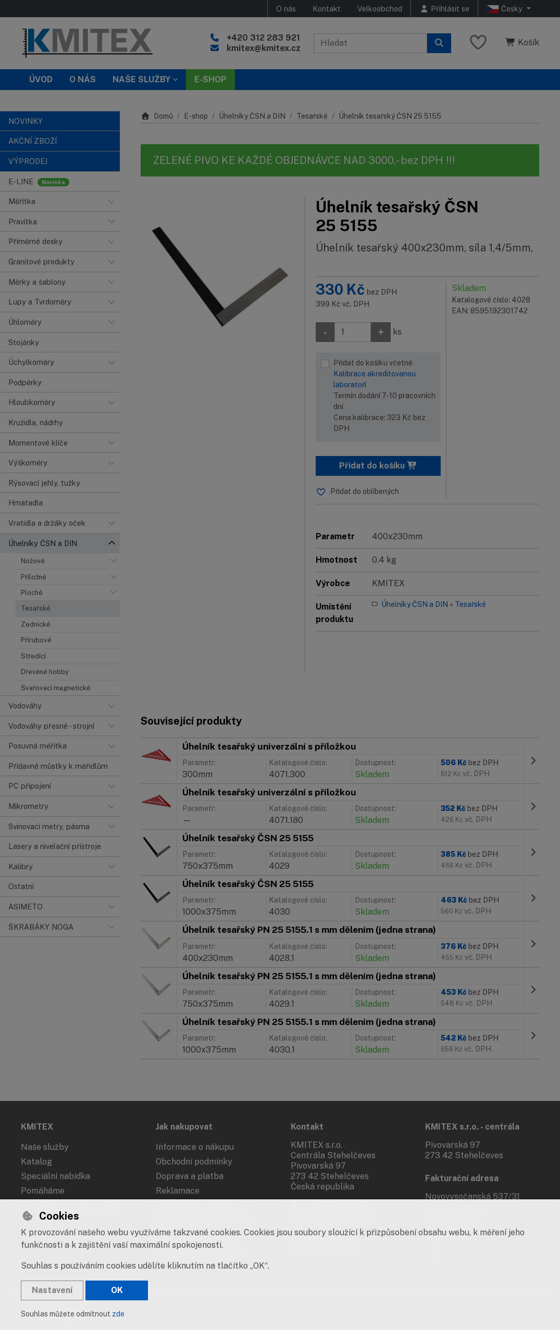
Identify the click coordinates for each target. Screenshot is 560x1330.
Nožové (33, 561)
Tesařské (36, 608)
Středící (33, 656)
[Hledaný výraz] (370, 43)
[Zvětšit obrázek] (217, 274)
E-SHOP (210, 79)
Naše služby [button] (141, 79)
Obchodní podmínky (194, 1162)
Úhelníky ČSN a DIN (252, 116)
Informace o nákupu (195, 1147)
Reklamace (178, 1191)
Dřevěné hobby (45, 672)
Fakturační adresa (462, 1178)
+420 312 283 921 (263, 38)
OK (117, 1290)
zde (118, 1314)
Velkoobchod (379, 8)
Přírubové (36, 640)
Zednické (36, 624)
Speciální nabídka (55, 1176)
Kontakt (327, 8)
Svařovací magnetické (56, 688)
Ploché (32, 593)
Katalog (36, 1162)
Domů (157, 116)
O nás (286, 8)
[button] (111, 201)
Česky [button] (506, 9)
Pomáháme (43, 1191)
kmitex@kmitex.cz (264, 48)
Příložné (33, 577)
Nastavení (52, 1290)
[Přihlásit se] (444, 8)
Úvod (41, 79)
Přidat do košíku (378, 466)
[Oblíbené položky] (478, 43)
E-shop (196, 116)
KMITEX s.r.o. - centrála (472, 1127)
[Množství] (352, 332)
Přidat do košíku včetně (384, 396)
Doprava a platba (189, 1176)
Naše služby (45, 1147)
